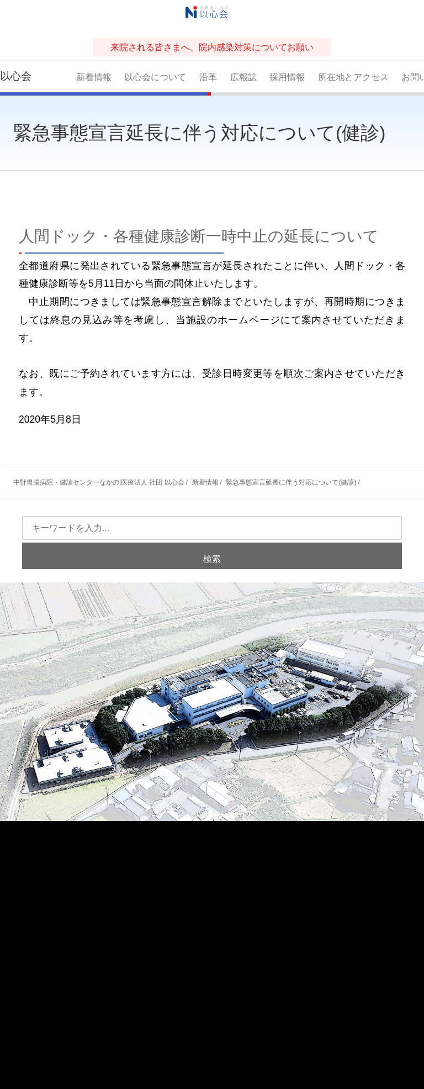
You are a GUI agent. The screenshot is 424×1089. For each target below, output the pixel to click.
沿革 (208, 77)
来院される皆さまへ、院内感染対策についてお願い (212, 47)
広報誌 (243, 77)
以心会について (155, 77)
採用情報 (287, 77)
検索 (212, 559)
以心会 (15, 76)
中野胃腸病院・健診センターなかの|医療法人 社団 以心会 (98, 482)
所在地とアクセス (353, 77)
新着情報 (94, 77)
